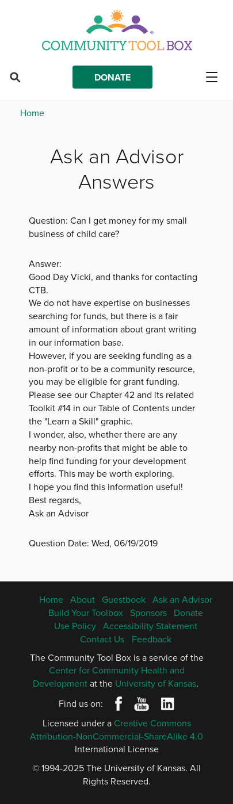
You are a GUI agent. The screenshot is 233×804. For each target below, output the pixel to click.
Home (32, 112)
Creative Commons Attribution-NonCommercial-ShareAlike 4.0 (116, 729)
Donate (112, 77)
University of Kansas (155, 683)
